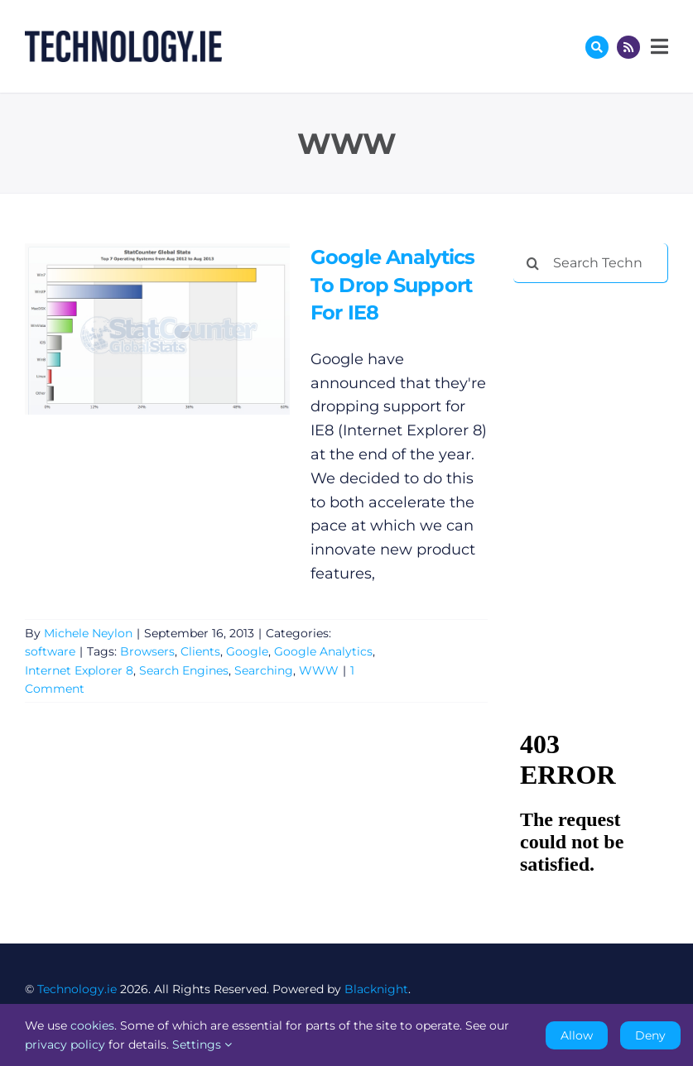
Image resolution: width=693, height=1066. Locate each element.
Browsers (147, 651)
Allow (577, 1035)
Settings (202, 1044)
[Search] (533, 263)
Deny (650, 1035)
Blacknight (376, 989)
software (50, 651)
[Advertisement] (603, 382)
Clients (200, 651)
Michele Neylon (88, 633)
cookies (92, 1025)
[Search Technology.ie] (590, 263)
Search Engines (184, 670)
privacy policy (65, 1044)
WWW (319, 670)
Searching (263, 670)
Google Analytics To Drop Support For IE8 (392, 284)
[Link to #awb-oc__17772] (597, 47)
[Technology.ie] (123, 38)
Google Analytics (323, 651)
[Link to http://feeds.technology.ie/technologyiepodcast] (628, 47)
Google (247, 651)
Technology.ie (77, 989)
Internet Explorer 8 (79, 670)
